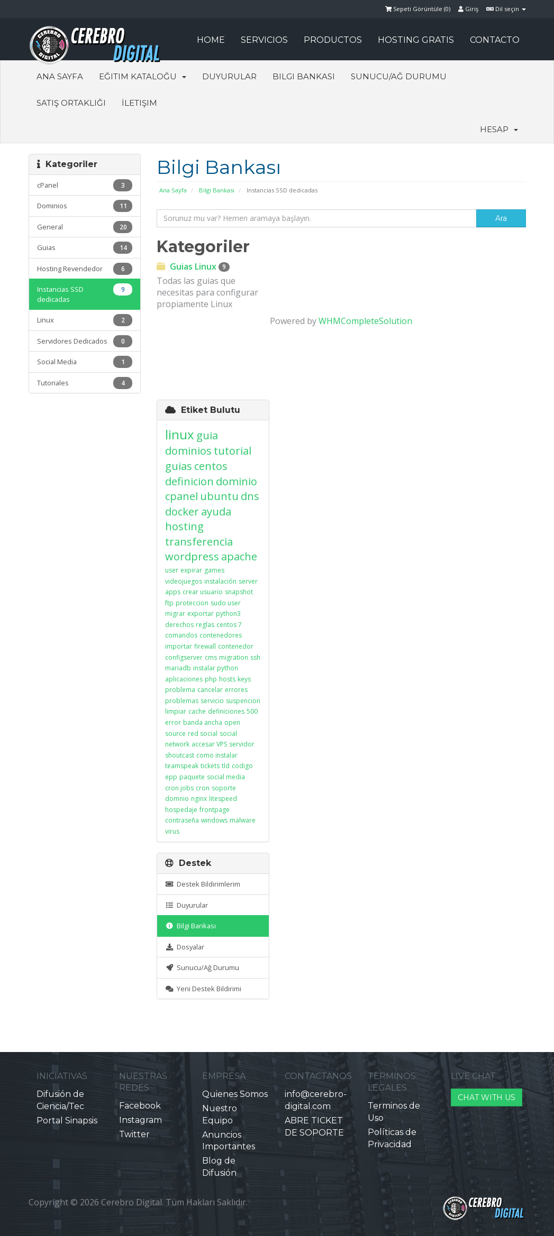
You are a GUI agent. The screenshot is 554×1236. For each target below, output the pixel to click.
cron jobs (179, 787)
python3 (228, 613)
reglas (205, 624)
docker (182, 511)
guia (207, 435)
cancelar (210, 689)
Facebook (140, 1106)
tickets (210, 765)
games (214, 570)
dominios (188, 451)
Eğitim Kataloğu (142, 76)
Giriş (468, 9)
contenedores (220, 635)
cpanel (181, 496)
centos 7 (229, 624)
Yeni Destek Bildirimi (203, 988)
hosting (184, 526)
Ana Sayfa (60, 76)
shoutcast (179, 755)
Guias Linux (193, 266)
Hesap (499, 129)
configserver (184, 657)
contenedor (235, 646)
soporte (224, 787)
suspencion (243, 700)
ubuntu (219, 496)
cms (211, 657)
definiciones (226, 711)
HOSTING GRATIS (416, 40)
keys (244, 679)
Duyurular (229, 76)
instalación (220, 581)
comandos (181, 635)
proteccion (192, 602)
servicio (212, 700)
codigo (242, 765)
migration (233, 657)
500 (252, 711)
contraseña (182, 820)
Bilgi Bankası (304, 76)
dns (250, 496)
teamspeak (181, 765)
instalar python (215, 667)
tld (226, 765)
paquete (192, 776)
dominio (236, 481)
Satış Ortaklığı (71, 103)
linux (179, 434)
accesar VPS (209, 744)
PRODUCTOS (333, 40)
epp (171, 776)
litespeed (223, 798)
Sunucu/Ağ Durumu (399, 76)
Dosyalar (184, 947)
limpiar (175, 711)
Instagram (140, 1120)
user (171, 570)
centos (211, 466)
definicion (189, 481)
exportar (200, 613)
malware (243, 820)
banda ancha (202, 722)
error (173, 722)
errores (236, 689)
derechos (179, 624)
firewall (205, 646)
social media (226, 776)
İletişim (139, 103)
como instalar (217, 755)
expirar (191, 570)
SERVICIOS (264, 40)
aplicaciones (184, 679)
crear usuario (203, 591)
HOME (211, 40)
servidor (242, 744)
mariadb (178, 667)
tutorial (232, 451)
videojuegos (183, 581)
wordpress (192, 556)
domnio (177, 798)
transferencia (199, 541)
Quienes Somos (235, 1094)
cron (203, 787)
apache (239, 556)
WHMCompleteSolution (365, 321)
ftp (169, 602)
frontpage (214, 809)
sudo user (226, 602)
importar (178, 646)
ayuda (216, 511)
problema (180, 689)
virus (172, 831)
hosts (227, 679)
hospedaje (181, 809)
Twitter (134, 1134)
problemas (181, 700)
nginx (199, 798)
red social (202, 733)
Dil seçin (506, 9)
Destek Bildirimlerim (202, 884)
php (211, 679)
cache (197, 711)
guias (178, 466)
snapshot (239, 591)
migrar (175, 613)
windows (214, 820)
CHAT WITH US (486, 1097)
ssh (255, 657)
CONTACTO (495, 40)
